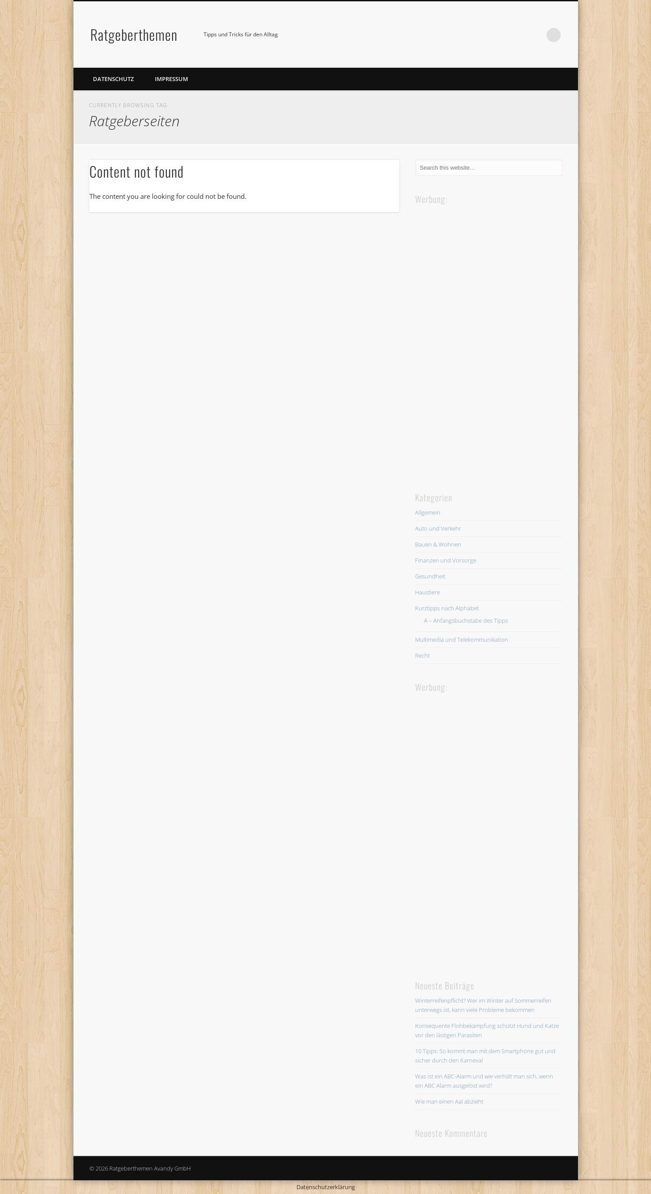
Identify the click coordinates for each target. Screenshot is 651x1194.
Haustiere (427, 592)
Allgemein (427, 512)
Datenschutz (113, 79)
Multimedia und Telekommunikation (461, 640)
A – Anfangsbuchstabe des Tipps (466, 620)
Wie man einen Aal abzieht (449, 1101)
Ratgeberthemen (133, 34)
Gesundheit (430, 576)
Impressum (171, 79)
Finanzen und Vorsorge (445, 560)
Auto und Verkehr (438, 528)
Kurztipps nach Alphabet (447, 608)
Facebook (535, 35)
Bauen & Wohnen (438, 544)
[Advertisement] (481, 339)
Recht (422, 655)
